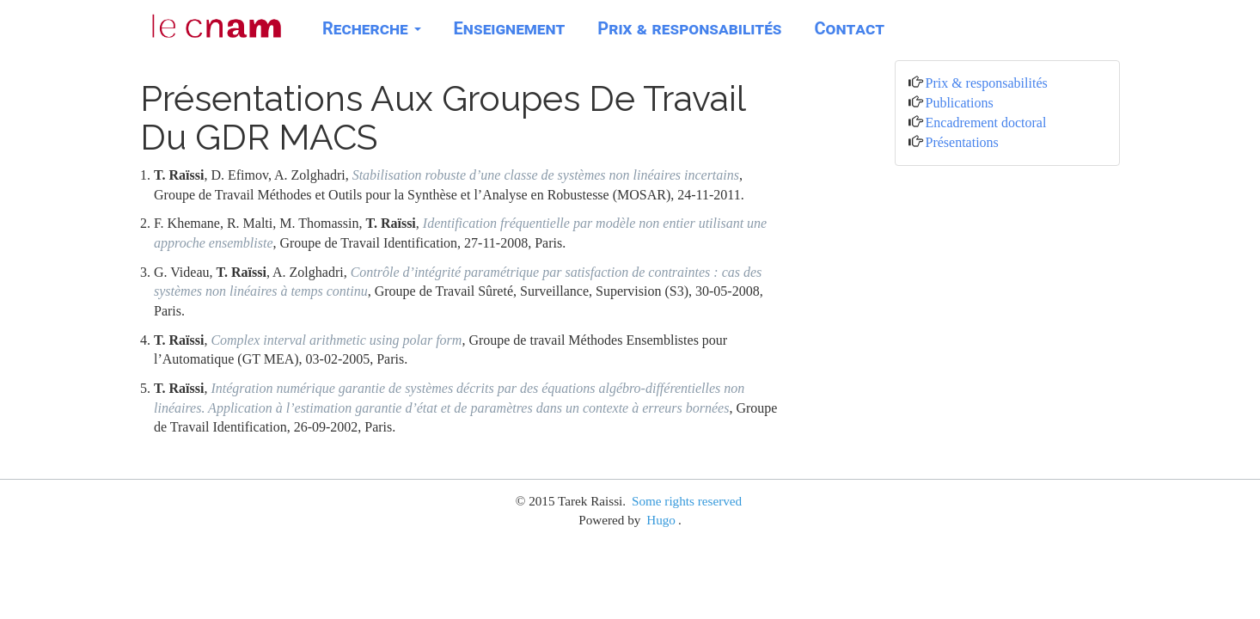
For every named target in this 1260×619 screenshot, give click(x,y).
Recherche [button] (371, 28)
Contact (849, 28)
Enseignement (510, 28)
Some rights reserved (687, 500)
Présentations (962, 142)
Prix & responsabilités (689, 28)
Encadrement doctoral (986, 122)
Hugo (661, 519)
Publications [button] (960, 102)
